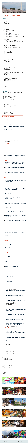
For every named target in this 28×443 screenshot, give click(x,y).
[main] (14, 194)
